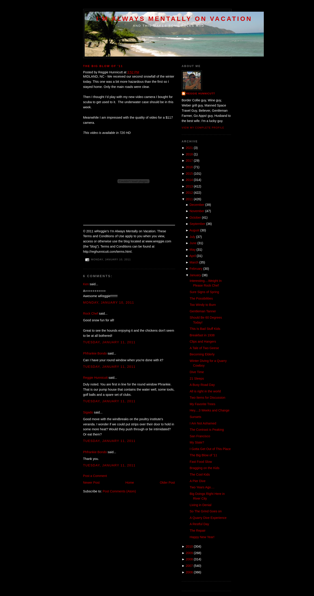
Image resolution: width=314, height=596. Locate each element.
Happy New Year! (202, 537)
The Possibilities (201, 298)
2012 (189, 192)
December (197, 205)
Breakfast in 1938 (202, 335)
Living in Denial (200, 505)
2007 (189, 566)
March (194, 262)
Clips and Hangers (203, 341)
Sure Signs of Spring (204, 292)
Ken (86, 284)
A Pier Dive (198, 481)
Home (130, 482)
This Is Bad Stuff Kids (205, 329)
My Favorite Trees (202, 404)
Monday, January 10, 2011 (108, 302)
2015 (189, 173)
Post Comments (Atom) (119, 491)
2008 (189, 559)
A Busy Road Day (202, 385)
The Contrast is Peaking (207, 429)
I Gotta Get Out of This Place (210, 449)
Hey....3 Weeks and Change (210, 410)
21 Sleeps (197, 378)
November (197, 211)
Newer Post (91, 482)
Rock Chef (90, 313)
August (194, 230)
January (195, 275)
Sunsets (195, 417)
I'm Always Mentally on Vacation (174, 18)
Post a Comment (95, 476)
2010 (189, 546)
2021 (189, 148)
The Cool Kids (200, 474)
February (196, 268)
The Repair (198, 530)
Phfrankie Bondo (95, 353)
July (192, 237)
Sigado (88, 412)
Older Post (167, 482)
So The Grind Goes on (206, 511)
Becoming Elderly (202, 354)
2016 (189, 167)
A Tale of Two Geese (204, 348)
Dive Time (197, 372)
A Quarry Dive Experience (208, 518)
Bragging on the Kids (204, 468)
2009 (189, 553)
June (193, 243)
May (193, 249)
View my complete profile (203, 127)
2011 (189, 199)
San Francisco (200, 436)
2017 (189, 160)
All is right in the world (205, 391)
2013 (189, 186)
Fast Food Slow (201, 461)
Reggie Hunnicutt (95, 377)
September (197, 224)
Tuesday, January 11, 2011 (109, 342)
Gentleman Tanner (203, 311)
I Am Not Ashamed (203, 423)
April (192, 256)
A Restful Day (199, 524)
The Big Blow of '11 (103, 66)
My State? (197, 442)
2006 (189, 572)
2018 (189, 154)
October (195, 217)
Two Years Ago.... (202, 487)
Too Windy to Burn (203, 305)
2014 (189, 180)
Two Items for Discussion (207, 397)
